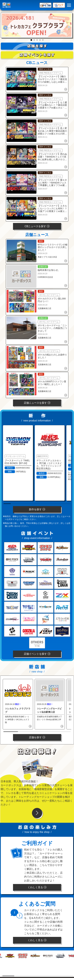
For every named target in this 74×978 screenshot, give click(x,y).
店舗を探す (37, 737)
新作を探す (37, 509)
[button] (31, 40)
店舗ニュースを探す (37, 402)
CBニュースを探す (37, 226)
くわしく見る (37, 887)
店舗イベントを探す (37, 653)
